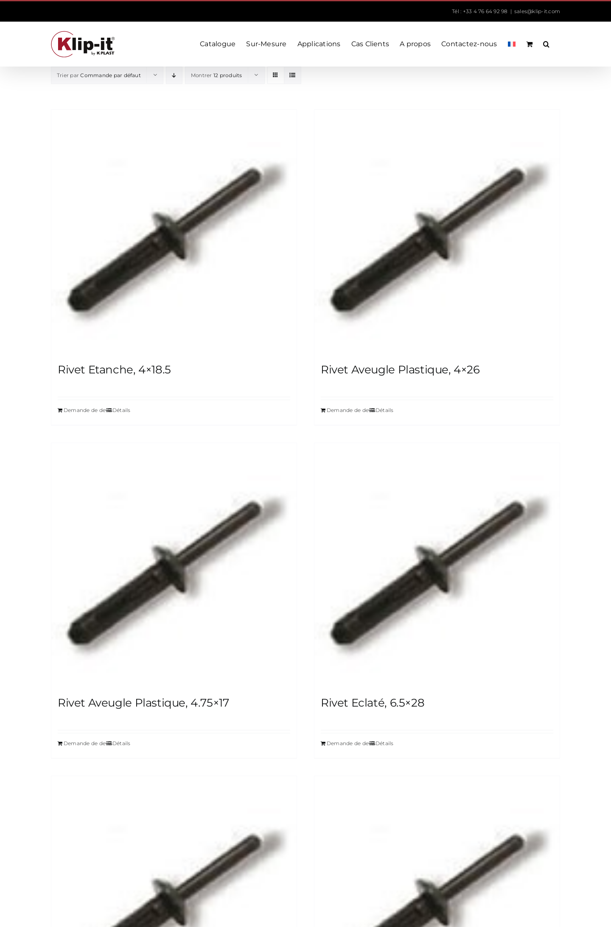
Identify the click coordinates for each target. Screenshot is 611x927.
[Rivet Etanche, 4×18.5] (174, 232)
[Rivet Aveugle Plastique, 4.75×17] (174, 565)
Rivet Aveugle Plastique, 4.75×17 (143, 703)
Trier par (99, 75)
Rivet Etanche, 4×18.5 (114, 369)
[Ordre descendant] (174, 75)
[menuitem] (512, 44)
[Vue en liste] (292, 75)
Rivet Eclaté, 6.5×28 (372, 703)
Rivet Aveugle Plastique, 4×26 (400, 369)
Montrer (216, 75)
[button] (546, 44)
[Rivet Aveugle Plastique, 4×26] (437, 232)
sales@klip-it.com (537, 11)
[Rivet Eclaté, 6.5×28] (437, 565)
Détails (121, 410)
